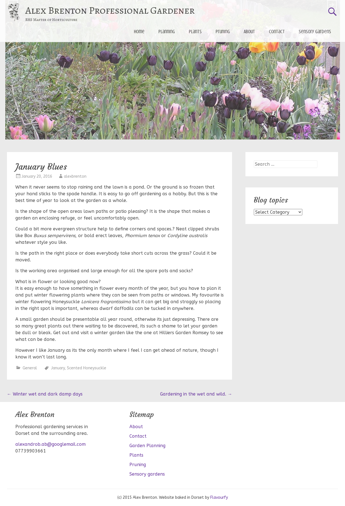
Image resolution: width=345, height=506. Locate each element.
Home (139, 31)
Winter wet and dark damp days (45, 394)
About (249, 31)
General (30, 368)
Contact (277, 31)
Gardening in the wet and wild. (196, 394)
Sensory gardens (315, 31)
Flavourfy (219, 497)
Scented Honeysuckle (86, 368)
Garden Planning (147, 445)
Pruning (223, 31)
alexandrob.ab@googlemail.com (50, 444)
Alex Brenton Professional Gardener (110, 10)
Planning (166, 31)
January (58, 368)
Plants (195, 31)
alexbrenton (75, 176)
